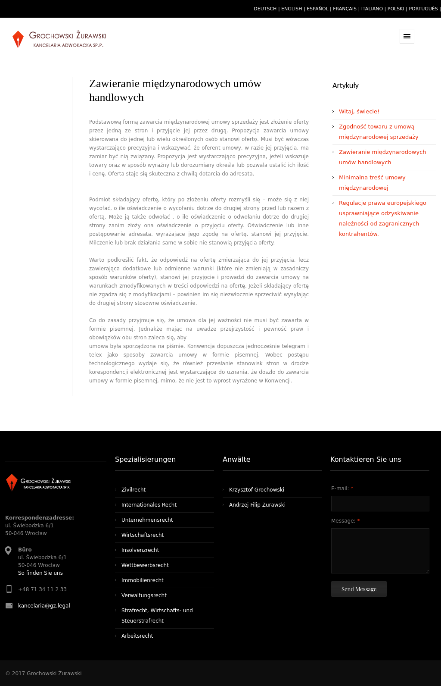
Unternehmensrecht (147, 520)
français (345, 9)
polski (396, 9)
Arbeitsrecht (137, 636)
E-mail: (342, 489)
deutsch (265, 9)
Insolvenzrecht (140, 550)
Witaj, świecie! (359, 111)
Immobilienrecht (142, 580)
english (291, 9)
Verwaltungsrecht (144, 595)
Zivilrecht (133, 490)
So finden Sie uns (40, 573)
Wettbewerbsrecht (145, 565)
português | (425, 9)
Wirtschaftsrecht (142, 535)
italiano (372, 9)
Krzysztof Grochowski (256, 490)
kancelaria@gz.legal (44, 606)
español (317, 9)
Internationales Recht (149, 505)
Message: (345, 521)
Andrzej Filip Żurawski (257, 505)
